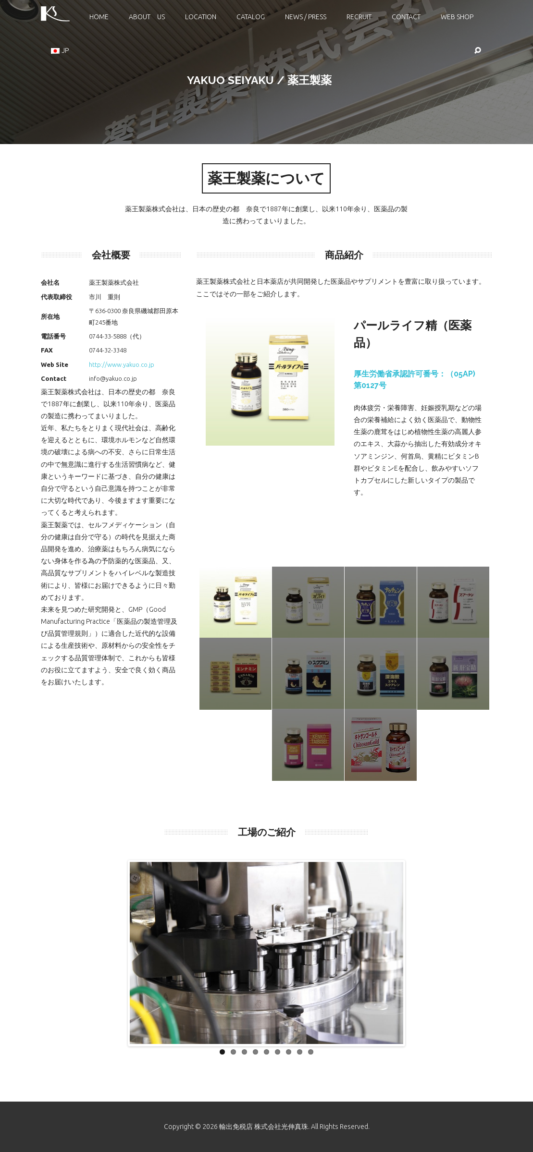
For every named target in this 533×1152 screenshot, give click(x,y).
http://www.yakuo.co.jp (121, 364)
